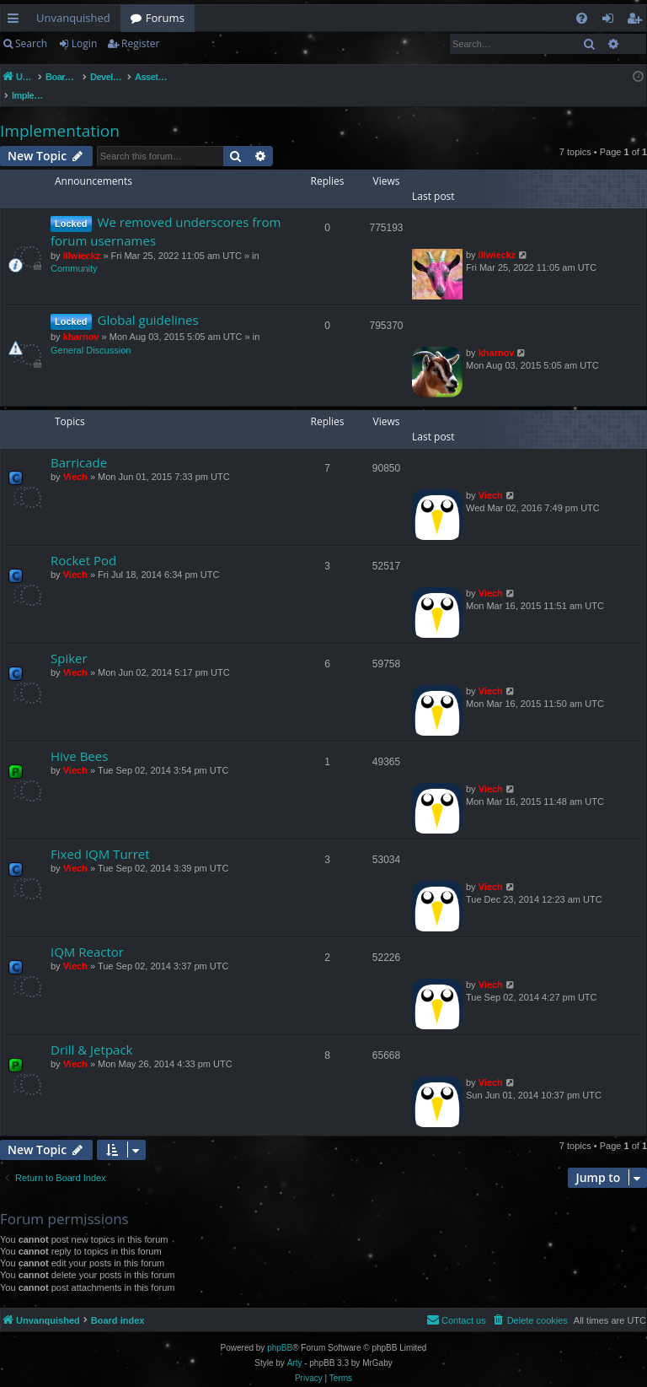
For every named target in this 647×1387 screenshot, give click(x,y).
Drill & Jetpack (91, 1031)
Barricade (79, 444)
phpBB (279, 1330)
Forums (165, 17)
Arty (294, 1345)
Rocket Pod (83, 542)
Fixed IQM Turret (100, 836)
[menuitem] (582, 18)
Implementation (60, 113)
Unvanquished (73, 17)
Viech (75, 459)
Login (84, 43)
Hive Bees (79, 738)
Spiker (69, 640)
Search (31, 43)
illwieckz (82, 238)
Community (74, 251)
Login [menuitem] (611, 21)
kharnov (81, 319)
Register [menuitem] (637, 21)
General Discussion (91, 332)
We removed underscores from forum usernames (166, 213)
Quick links (16, 21)
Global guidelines (148, 302)
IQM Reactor (87, 934)
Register (140, 43)
